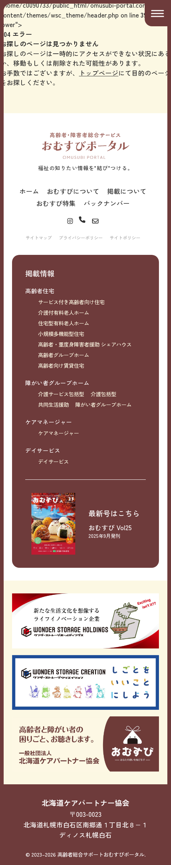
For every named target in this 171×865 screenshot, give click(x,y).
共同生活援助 (53, 404)
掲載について (127, 191)
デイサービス (42, 450)
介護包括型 (103, 394)
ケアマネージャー (48, 422)
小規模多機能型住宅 (61, 333)
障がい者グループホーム (57, 383)
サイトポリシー (125, 237)
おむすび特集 (56, 203)
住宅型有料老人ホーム (63, 323)
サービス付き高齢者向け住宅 (71, 302)
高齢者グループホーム (63, 355)
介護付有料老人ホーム (63, 312)
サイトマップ (39, 237)
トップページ (98, 72)
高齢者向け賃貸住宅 (61, 365)
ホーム (29, 191)
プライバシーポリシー (81, 237)
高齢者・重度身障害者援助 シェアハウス (85, 344)
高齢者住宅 (39, 291)
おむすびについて (73, 191)
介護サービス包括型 (61, 394)
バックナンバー (107, 203)
